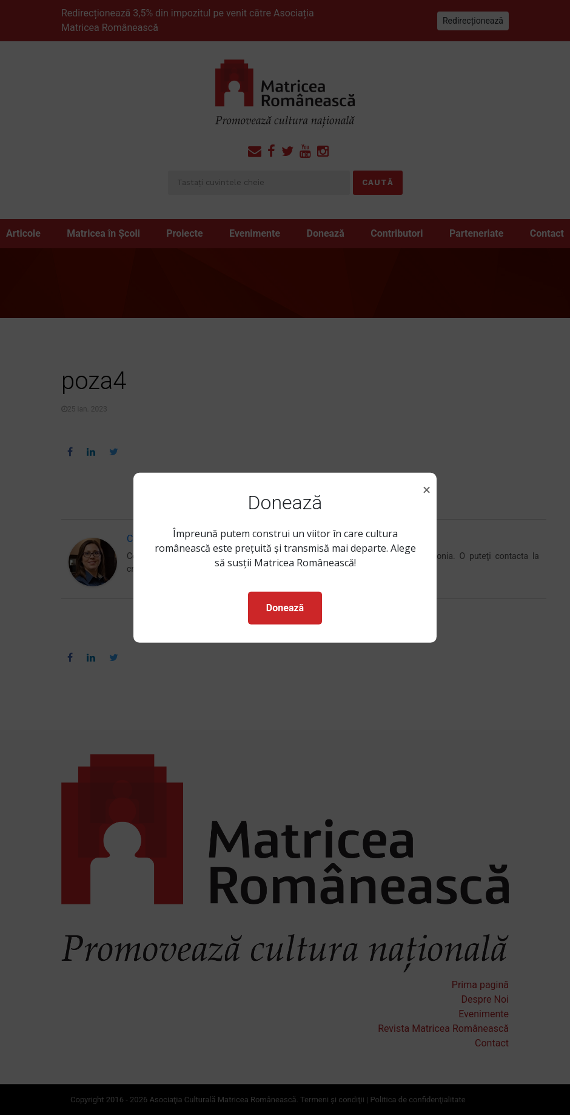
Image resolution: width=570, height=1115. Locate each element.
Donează (285, 608)
